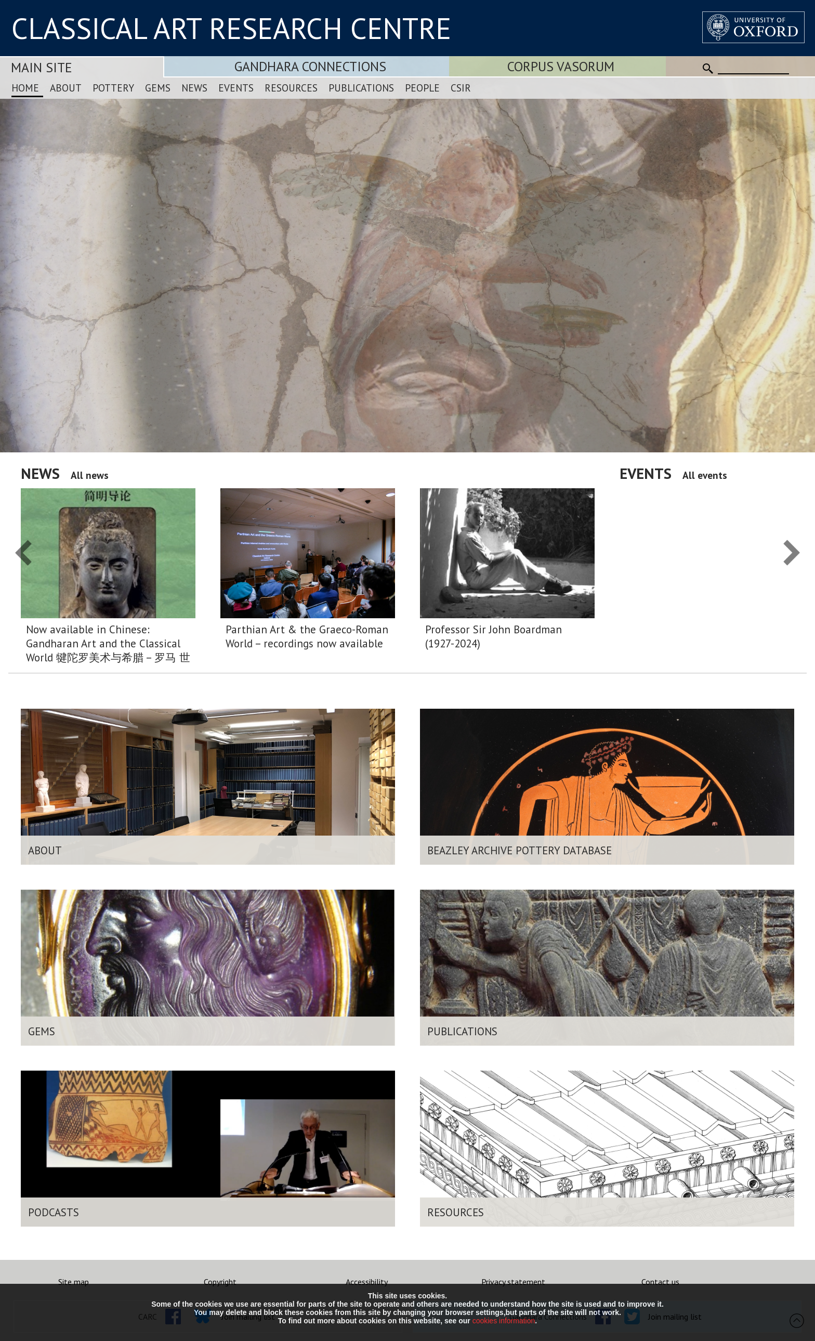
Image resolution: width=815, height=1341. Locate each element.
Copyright (220, 1282)
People (422, 87)
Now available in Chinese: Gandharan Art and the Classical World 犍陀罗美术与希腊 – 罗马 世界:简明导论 (108, 643)
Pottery (113, 87)
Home (25, 87)
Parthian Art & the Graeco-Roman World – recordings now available (307, 636)
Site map (73, 1282)
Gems (157, 87)
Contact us (660, 1282)
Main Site (41, 67)
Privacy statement (513, 1282)
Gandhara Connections (310, 66)
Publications (361, 87)
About (66, 87)
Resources (291, 87)
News (194, 87)
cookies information (503, 1321)
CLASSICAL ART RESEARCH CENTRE (231, 28)
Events (236, 87)
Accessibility (367, 1282)
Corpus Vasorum (560, 66)
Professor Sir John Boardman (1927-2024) (493, 636)
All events (704, 474)
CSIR (461, 87)
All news (90, 474)
